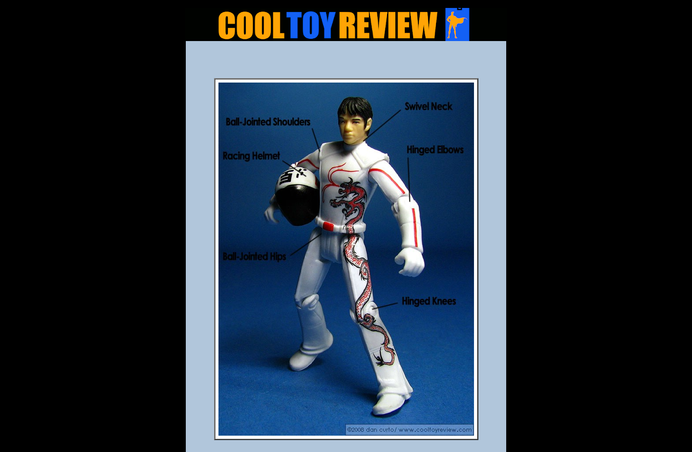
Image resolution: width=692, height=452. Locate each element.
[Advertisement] (346, 62)
